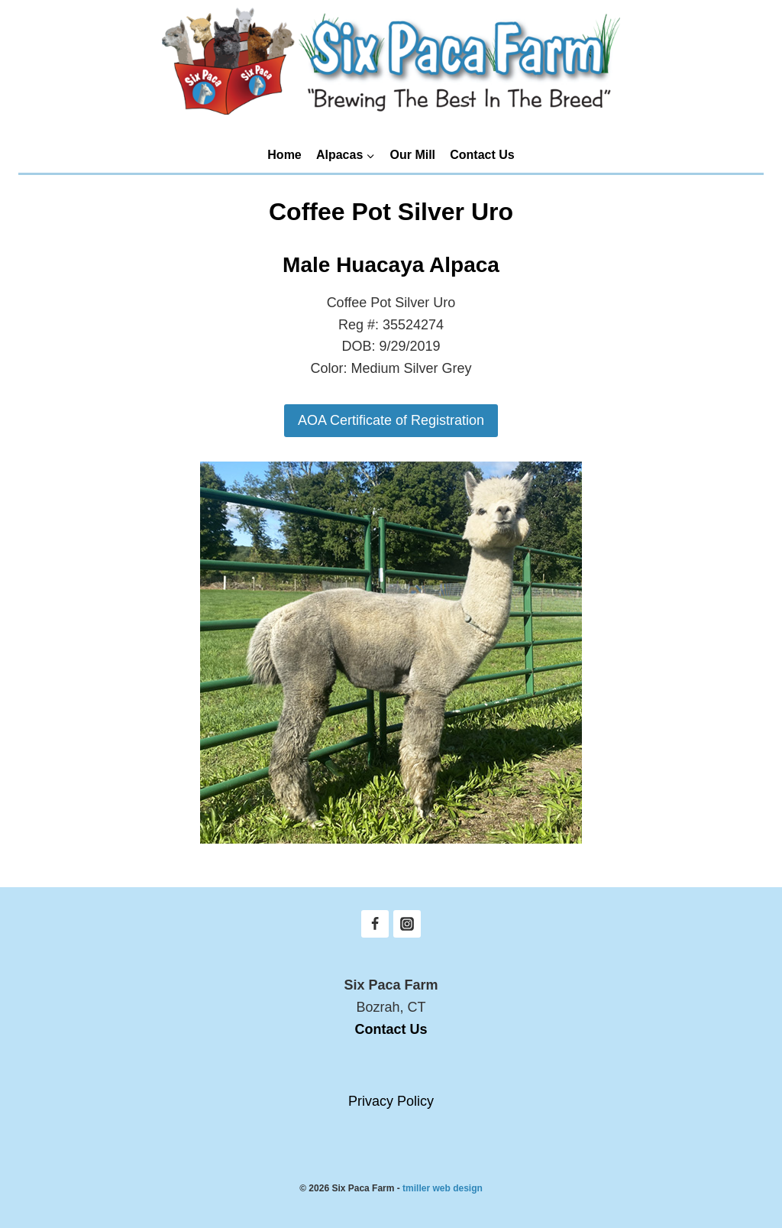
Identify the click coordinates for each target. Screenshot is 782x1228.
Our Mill (413, 154)
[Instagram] (407, 924)
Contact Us (482, 154)
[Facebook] (375, 924)
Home (284, 154)
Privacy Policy (391, 1101)
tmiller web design (442, 1188)
